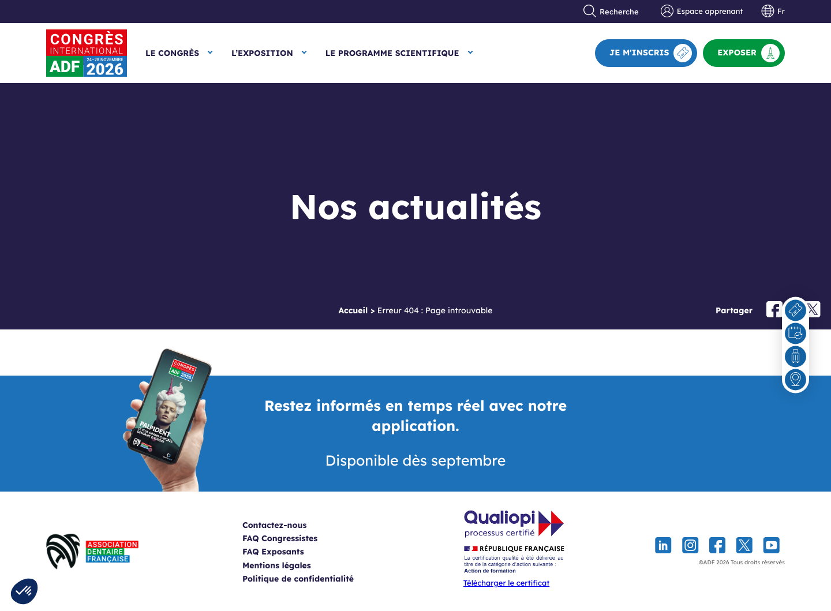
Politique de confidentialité (312, 578)
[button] (24, 591)
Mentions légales (291, 565)
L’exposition (262, 53)
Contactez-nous (289, 525)
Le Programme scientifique (392, 53)
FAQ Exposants (288, 551)
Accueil (353, 310)
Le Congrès (172, 53)
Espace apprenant (702, 11)
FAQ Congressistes (294, 538)
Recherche (611, 11)
